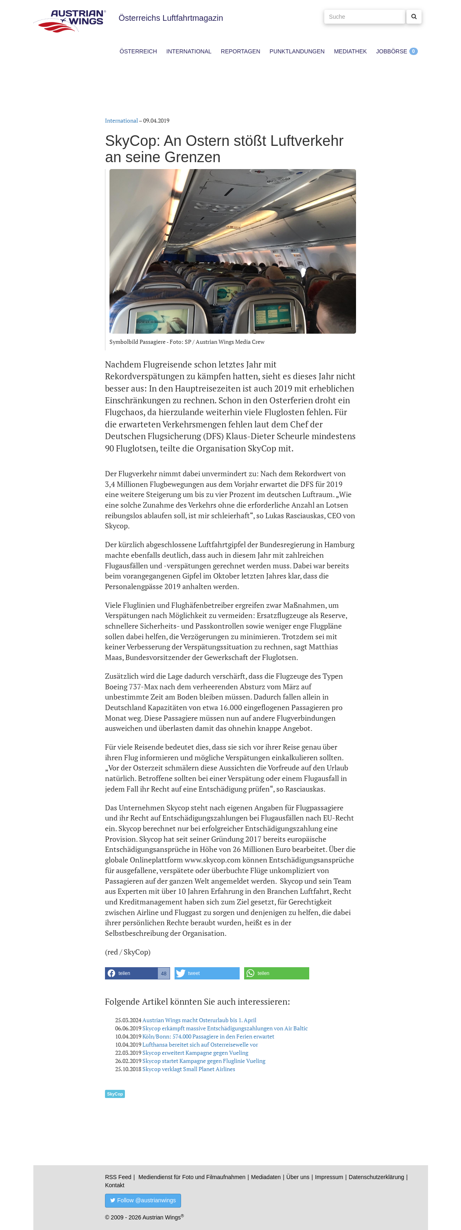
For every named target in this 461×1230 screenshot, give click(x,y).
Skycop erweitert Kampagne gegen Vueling (195, 1052)
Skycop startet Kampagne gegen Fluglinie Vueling (203, 1061)
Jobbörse (391, 51)
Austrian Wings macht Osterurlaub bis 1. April (199, 1020)
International (189, 51)
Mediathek (350, 51)
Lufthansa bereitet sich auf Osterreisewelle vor (200, 1044)
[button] (137, 973)
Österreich (138, 51)
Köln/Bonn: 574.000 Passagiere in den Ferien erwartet (208, 1036)
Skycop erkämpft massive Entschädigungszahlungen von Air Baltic (225, 1028)
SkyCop (115, 1093)
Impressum (329, 1177)
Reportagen (240, 51)
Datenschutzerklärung (376, 1177)
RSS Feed (118, 1177)
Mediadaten (266, 1177)
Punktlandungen (297, 51)
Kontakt (114, 1185)
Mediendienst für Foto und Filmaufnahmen (191, 1177)
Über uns (298, 1177)
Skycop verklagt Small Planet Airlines (188, 1069)
